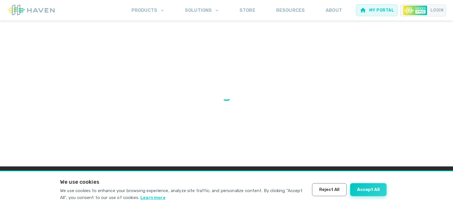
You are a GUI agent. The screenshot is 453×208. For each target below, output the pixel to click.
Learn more (153, 197)
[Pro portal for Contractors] (423, 10)
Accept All (368, 189)
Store (247, 10)
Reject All (329, 189)
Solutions (202, 10)
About (334, 10)
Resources (290, 10)
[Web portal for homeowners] (377, 10)
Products (148, 10)
